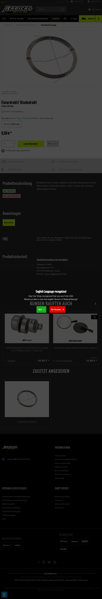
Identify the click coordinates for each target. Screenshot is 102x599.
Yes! (41, 309)
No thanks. (57, 309)
